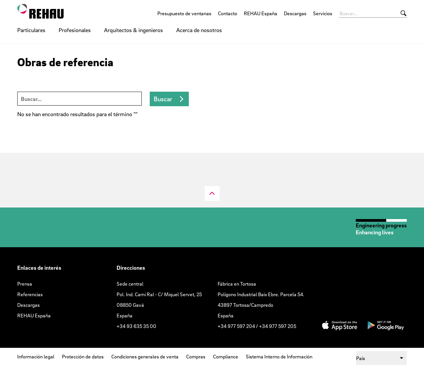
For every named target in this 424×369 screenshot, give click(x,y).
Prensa (24, 283)
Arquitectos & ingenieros (133, 29)
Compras (195, 356)
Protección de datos (83, 356)
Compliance (225, 356)
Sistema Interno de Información (279, 356)
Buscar (163, 99)
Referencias (30, 294)
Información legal (35, 356)
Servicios (322, 13)
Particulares (31, 29)
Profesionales (75, 29)
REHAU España (260, 13)
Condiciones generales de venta (145, 356)
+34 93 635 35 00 (136, 326)
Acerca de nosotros (199, 29)
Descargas (295, 13)
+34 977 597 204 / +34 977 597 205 (257, 326)
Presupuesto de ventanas (184, 13)
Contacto (227, 13)
